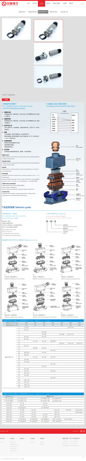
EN (80, 4)
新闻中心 (22, 438)
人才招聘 (32, 438)
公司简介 (2, 442)
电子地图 (42, 444)
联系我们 (42, 438)
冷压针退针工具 (64, 11)
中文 (83, 4)
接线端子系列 (22, 11)
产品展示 (12, 438)
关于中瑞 (2, 438)
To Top (83, 457)
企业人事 (32, 442)
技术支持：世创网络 (20, 458)
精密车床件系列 (53, 11)
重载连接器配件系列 (43, 11)
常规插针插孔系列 (32, 11)
